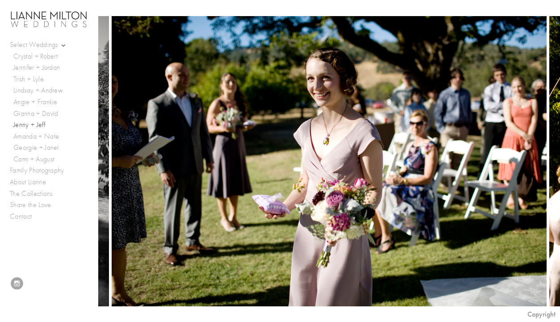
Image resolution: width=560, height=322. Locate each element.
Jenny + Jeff (29, 125)
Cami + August (33, 159)
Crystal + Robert (35, 56)
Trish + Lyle (28, 79)
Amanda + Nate (36, 136)
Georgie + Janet (36, 148)
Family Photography (37, 170)
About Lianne (28, 182)
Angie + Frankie (35, 102)
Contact (21, 216)
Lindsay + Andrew (38, 90)
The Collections (31, 194)
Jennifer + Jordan (36, 68)
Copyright (541, 314)
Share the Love (30, 205)
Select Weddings (38, 45)
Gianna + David (35, 114)
